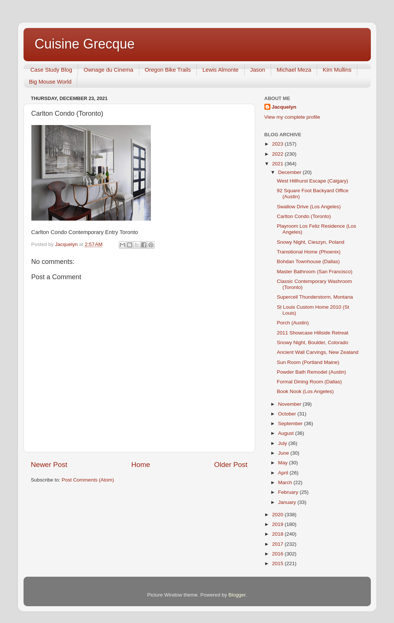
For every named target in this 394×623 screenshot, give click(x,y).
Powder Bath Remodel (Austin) (311, 372)
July (283, 443)
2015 (278, 563)
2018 (278, 534)
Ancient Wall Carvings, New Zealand (318, 352)
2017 (278, 544)
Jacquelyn (284, 107)
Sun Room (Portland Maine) (308, 362)
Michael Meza (294, 69)
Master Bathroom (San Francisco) (315, 271)
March (286, 482)
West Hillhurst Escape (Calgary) (312, 181)
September (291, 423)
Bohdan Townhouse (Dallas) (308, 261)
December (290, 172)
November (290, 404)
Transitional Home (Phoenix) (309, 252)
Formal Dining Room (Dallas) (309, 381)
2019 (278, 524)
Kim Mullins (337, 69)
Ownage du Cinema (108, 69)
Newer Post (49, 464)
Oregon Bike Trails (168, 69)
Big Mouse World (50, 81)
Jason (257, 69)
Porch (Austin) (293, 322)
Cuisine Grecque (85, 44)
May (283, 462)
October (288, 414)
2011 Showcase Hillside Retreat (312, 333)
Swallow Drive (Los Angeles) (309, 206)
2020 (278, 514)
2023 (278, 144)
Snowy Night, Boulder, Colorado (312, 342)
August (286, 433)
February (289, 492)
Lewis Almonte (220, 69)
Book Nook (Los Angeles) (305, 391)
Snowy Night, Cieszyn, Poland (310, 242)
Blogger (237, 595)
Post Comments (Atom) (88, 480)
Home (140, 464)
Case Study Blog (51, 69)
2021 (278, 163)
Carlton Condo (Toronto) (304, 216)
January (288, 502)
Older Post (230, 464)
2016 (278, 554)
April (284, 473)
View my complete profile (292, 117)
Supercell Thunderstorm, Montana (315, 297)
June (284, 453)
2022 (278, 154)
